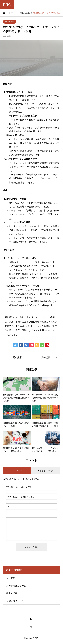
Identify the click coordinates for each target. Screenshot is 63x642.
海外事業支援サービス (17, 585)
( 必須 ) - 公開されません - (20, 497)
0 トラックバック (45, 471)
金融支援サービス (15, 601)
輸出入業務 (9, 21)
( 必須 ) (19, 487)
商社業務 (10, 578)
